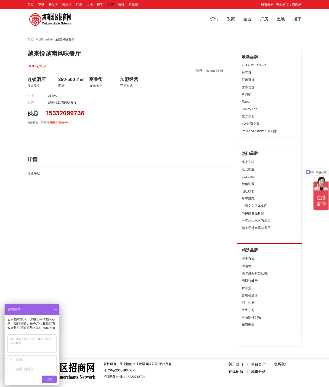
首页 (30, 4)
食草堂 (246, 288)
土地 (89, 4)
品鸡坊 (246, 102)
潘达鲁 (246, 266)
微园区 (67, 4)
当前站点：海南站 (289, 4)
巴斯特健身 (250, 280)
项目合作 (258, 364)
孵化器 (133, 4)
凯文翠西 (248, 116)
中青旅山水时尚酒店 (256, 220)
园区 (247, 19)
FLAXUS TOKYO (254, 65)
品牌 (110, 4)
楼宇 (100, 4)
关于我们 (235, 364)
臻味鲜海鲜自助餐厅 (256, 273)
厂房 (79, 4)
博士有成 (248, 259)
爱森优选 (248, 87)
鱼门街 (246, 94)
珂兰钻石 (248, 302)
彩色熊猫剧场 (251, 317)
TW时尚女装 (251, 124)
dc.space (248, 176)
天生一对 (248, 310)
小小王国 (248, 162)
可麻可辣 (248, 80)
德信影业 (248, 184)
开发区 (53, 4)
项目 (121, 4)
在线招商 (235, 372)
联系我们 (281, 364)
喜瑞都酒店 (250, 295)
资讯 (41, 4)
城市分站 (267, 4)
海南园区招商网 (59, 122)
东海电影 (248, 324)
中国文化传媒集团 (254, 206)
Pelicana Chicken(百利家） (261, 131)
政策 (231, 19)
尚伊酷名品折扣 (253, 213)
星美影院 (248, 198)
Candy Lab (249, 109)
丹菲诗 (246, 72)
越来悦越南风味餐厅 (60, 39)
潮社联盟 (248, 191)
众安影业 (248, 169)
